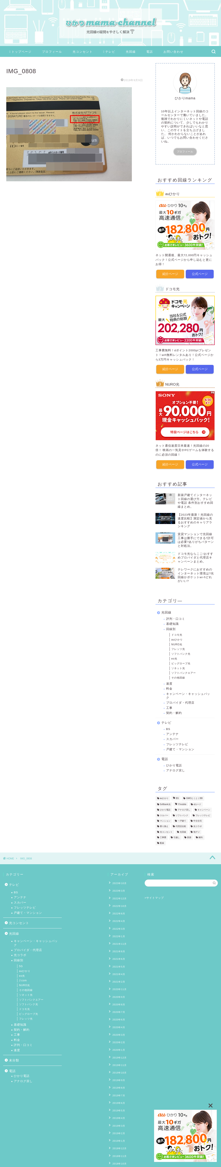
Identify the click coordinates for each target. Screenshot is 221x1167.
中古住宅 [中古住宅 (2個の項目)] (197, 820)
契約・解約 (174, 711)
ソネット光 (178, 667)
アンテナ (172, 733)
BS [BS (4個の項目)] (177, 797)
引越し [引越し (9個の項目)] (176, 836)
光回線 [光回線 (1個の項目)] (183, 831)
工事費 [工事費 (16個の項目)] (163, 836)
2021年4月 (117, 960)
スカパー (172, 738)
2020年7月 (117, 992)
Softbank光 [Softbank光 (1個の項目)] (165, 803)
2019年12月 (118, 1031)
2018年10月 (118, 1121)
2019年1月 (117, 1101)
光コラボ (20, 955)
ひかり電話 (174, 764)
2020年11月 (118, 973)
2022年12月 (118, 895)
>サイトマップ (154, 897)
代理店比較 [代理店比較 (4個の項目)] (181, 825)
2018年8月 (117, 1127)
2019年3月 (117, 1089)
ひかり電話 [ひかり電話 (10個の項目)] (165, 809)
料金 (169, 687)
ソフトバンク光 (180, 652)
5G (21, 966)
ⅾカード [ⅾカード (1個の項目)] (197, 803)
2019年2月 (117, 1095)
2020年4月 (117, 1005)
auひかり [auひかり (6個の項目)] (164, 797)
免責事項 (46, 1158)
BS (168, 728)
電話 (149, 52)
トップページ (20, 52)
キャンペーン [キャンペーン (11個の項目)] (204, 809)
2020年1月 (117, 1024)
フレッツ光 (178, 648)
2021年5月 (117, 953)
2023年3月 (117, 889)
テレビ (109, 52)
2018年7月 (117, 1133)
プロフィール (52, 52)
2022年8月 (117, 908)
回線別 (171, 628)
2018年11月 (118, 1114)
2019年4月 (117, 1082)
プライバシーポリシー (22, 1158)
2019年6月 (117, 1069)
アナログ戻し (175, 769)
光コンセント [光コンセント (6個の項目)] (166, 831)
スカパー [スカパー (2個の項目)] (164, 814)
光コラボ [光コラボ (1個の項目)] (197, 825)
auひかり (177, 638)
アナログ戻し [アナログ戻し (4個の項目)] (184, 809)
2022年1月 (117, 928)
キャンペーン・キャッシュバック (188, 694)
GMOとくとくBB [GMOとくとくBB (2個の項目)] (194, 797)
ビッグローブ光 (180, 662)
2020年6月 (117, 998)
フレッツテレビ (177, 743)
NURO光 (176, 643)
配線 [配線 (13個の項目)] (162, 842)
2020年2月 (117, 1018)
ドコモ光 (176, 633)
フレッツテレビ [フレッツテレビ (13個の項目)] (202, 814)
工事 (169, 706)
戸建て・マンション (180, 748)
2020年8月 (117, 985)
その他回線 (178, 676)
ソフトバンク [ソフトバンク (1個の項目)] (182, 814)
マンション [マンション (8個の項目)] (165, 820)
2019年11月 (118, 1037)
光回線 (131, 52)
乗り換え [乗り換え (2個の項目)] (164, 825)
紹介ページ (170, 273)
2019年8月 (117, 1056)
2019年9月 (117, 1050)
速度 (169, 682)
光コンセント (83, 52)
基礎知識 (172, 622)
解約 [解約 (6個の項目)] (201, 836)
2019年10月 (118, 1043)
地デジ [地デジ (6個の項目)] (196, 831)
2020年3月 (117, 1011)
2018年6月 (117, 1140)
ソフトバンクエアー (183, 671)
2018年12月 (118, 1108)
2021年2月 (117, 966)
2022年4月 (117, 915)
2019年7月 (117, 1063)
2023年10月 (118, 882)
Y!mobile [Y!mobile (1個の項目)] (182, 803)
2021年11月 (118, 934)
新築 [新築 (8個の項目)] (189, 836)
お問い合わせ (173, 52)
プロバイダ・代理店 (180, 701)
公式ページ (200, 273)
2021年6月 (117, 947)
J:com (23, 980)
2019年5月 (117, 1076)
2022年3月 (117, 921)
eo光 (174, 657)
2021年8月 (117, 940)
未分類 (14, 1060)
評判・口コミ (175, 617)
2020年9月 (117, 979)
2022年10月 (118, 902)
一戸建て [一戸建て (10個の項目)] (182, 820)
